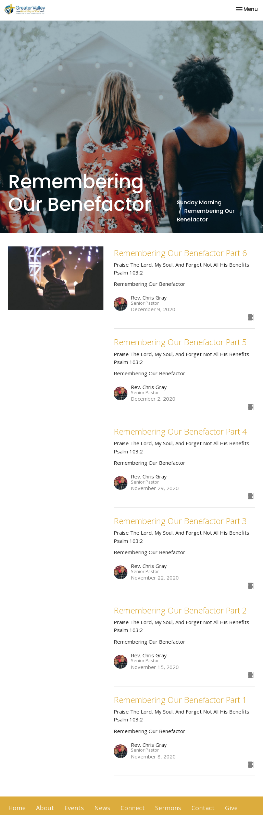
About (45, 808)
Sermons (168, 808)
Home (17, 808)
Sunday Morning (199, 202)
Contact (203, 808)
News (102, 808)
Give (231, 808)
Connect (133, 808)
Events (74, 808)
